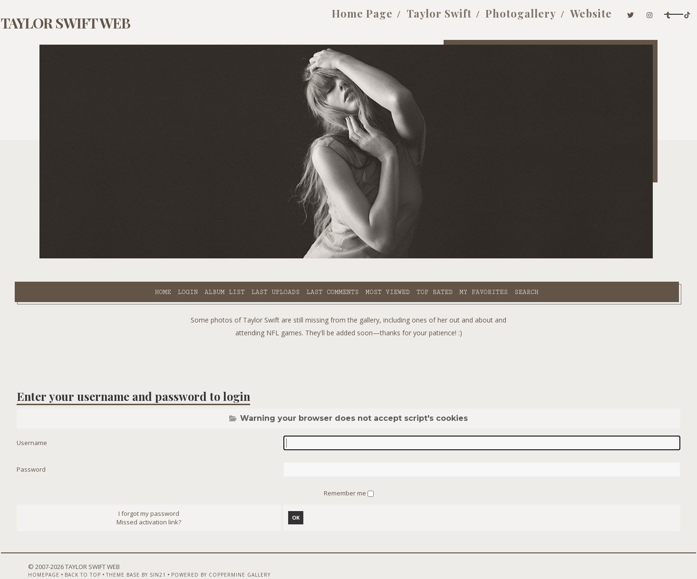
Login (104, 257)
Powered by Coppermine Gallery (232, 554)
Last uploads (192, 257)
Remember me (345, 470)
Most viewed (303, 257)
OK (301, 496)
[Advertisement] (348, 337)
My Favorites (400, 257)
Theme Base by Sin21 (147, 554)
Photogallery (444, 18)
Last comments (249, 257)
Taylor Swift (363, 18)
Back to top (94, 554)
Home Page (286, 18)
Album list (141, 257)
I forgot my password (164, 492)
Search (443, 257)
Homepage (55, 554)
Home (79, 257)
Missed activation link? (164, 501)
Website (515, 18)
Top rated (351, 257)
